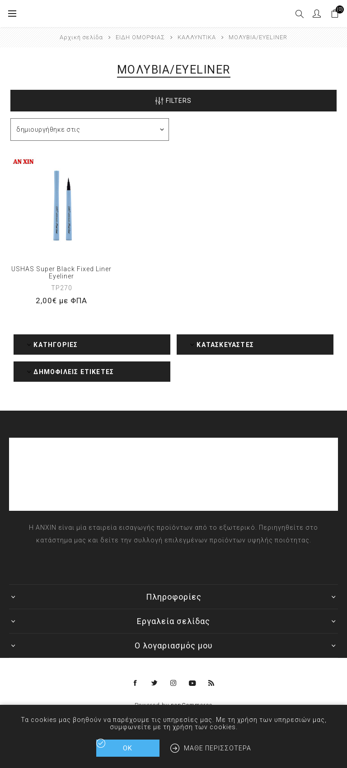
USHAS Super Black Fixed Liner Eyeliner (61, 272)
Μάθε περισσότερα (217, 748)
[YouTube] (192, 683)
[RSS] (211, 683)
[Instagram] (173, 683)
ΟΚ (127, 748)
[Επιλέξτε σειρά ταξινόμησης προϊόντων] (89, 129)
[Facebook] (135, 683)
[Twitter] (154, 683)
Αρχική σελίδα (81, 37)
